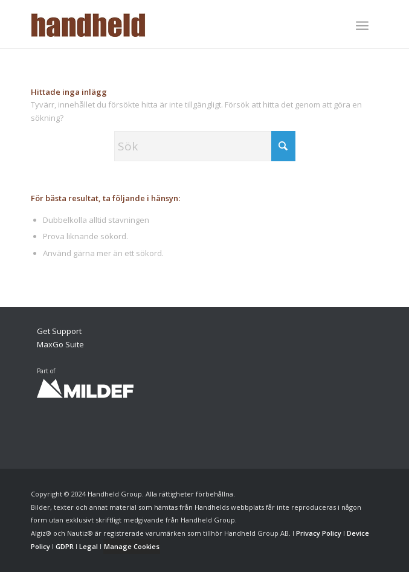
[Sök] (204, 146)
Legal (88, 546)
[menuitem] (362, 26)
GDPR (65, 546)
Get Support (59, 331)
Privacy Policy (318, 533)
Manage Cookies (131, 546)
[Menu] (362, 25)
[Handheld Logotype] (170, 24)
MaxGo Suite (60, 344)
